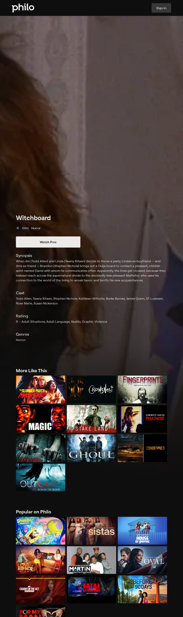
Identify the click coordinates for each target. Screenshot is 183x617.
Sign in (161, 8)
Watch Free (48, 242)
